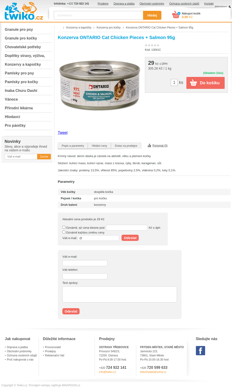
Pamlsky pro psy (19, 73)
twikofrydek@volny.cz (153, 372)
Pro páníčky (15, 125)
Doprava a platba (123, 3)
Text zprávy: (70, 283)
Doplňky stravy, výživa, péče (25, 57)
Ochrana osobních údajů (184, 3)
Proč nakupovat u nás (20, 359)
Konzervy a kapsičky (23, 64)
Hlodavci (12, 117)
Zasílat (44, 156)
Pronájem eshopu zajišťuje (45, 385)
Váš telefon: (70, 269)
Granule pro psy (19, 29)
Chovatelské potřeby (23, 47)
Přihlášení (221, 6)
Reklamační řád (54, 355)
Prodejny (103, 3)
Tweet (63, 133)
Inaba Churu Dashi (21, 91)
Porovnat (160, 145)
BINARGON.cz (71, 385)
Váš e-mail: (69, 256)
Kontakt (209, 3)
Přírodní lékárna (19, 108)
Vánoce (11, 99)
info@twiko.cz (107, 372)
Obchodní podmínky (152, 3)
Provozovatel (53, 347)
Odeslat (130, 238)
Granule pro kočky (21, 38)
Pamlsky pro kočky (21, 82)
